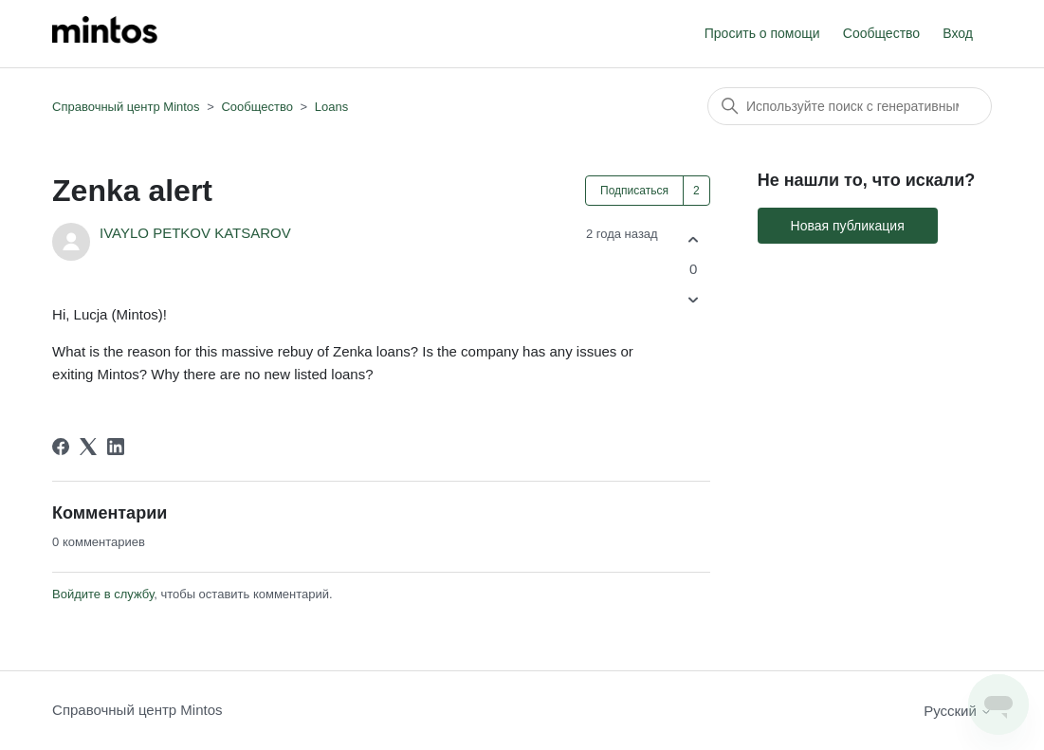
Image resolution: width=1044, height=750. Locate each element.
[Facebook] (60, 446)
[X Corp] (88, 446)
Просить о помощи (762, 33)
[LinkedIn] (115, 446)
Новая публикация (848, 225)
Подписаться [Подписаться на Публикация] (634, 190)
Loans (331, 107)
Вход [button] (958, 33)
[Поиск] (849, 106)
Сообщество (881, 33)
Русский (958, 711)
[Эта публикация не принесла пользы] (693, 300)
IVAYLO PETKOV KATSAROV (195, 233)
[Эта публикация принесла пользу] (693, 239)
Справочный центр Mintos (126, 107)
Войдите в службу (103, 594)
